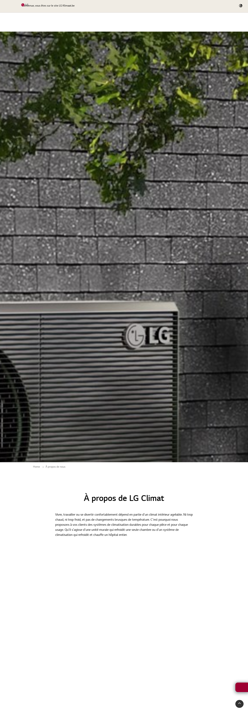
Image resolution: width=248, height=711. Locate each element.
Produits (148, 22)
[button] (239, 704)
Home (129, 22)
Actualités (220, 22)
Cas (201, 22)
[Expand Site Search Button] (178, 6)
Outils (185, 22)
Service (167, 22)
